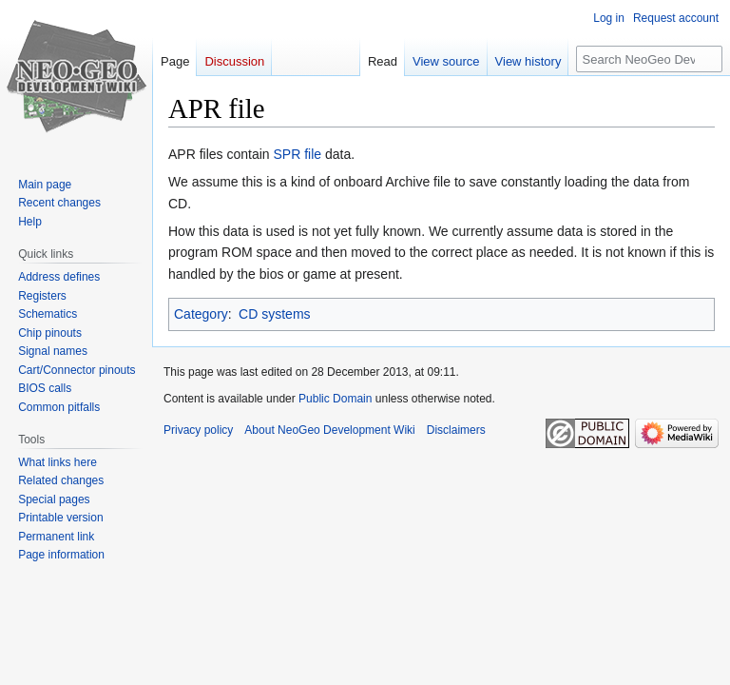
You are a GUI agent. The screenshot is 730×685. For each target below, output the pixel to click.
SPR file (298, 154)
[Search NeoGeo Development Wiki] (649, 59)
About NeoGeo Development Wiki (329, 430)
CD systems (274, 314)
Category (201, 314)
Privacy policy (198, 430)
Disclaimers (456, 430)
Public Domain (335, 398)
